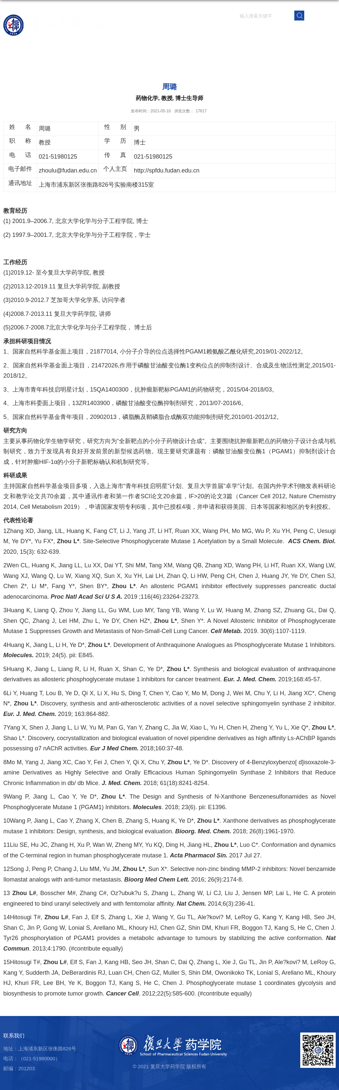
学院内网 (323, 31)
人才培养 (225, 31)
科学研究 (201, 31)
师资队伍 (176, 31)
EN (320, 15)
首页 (132, 31)
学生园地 (250, 31)
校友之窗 (299, 31)
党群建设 (274, 31)
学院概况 (152, 31)
